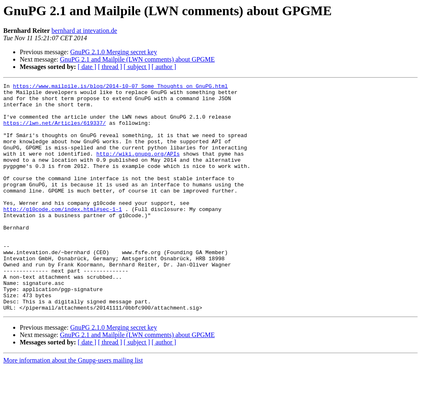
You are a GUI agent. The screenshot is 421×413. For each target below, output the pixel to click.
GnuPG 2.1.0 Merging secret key (113, 51)
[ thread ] (110, 66)
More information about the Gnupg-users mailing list (73, 405)
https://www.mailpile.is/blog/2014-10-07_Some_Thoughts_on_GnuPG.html (120, 87)
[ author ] (164, 66)
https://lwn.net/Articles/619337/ (54, 131)
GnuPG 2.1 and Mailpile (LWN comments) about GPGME (137, 59)
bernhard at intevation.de (84, 30)
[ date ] (87, 66)
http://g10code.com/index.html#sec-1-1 (62, 235)
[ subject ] (137, 66)
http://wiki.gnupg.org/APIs (138, 168)
